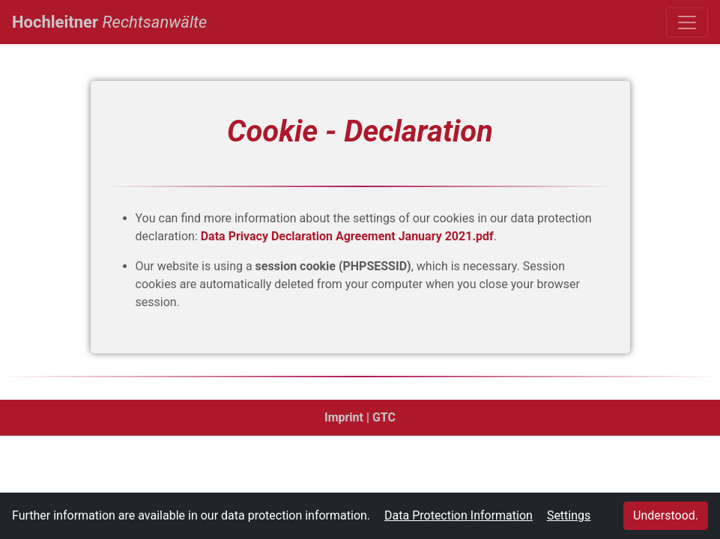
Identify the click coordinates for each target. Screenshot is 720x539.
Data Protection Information (458, 515)
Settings (568, 515)
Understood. (665, 515)
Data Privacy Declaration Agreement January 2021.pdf (347, 236)
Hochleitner (109, 20)
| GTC (381, 417)
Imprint (343, 417)
